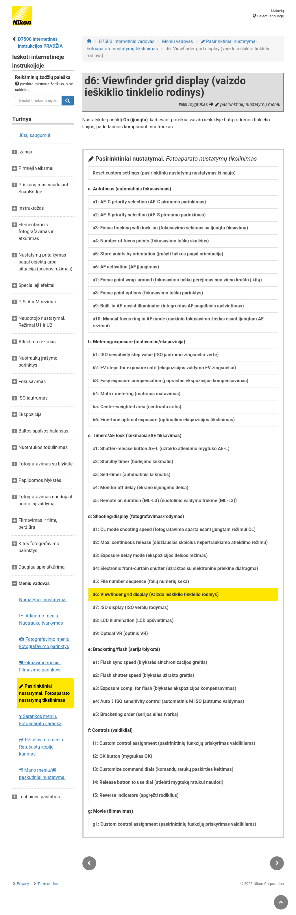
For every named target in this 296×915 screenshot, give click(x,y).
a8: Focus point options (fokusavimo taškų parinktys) (148, 293)
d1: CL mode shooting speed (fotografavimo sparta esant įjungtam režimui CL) (174, 529)
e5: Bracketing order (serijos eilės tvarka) (135, 714)
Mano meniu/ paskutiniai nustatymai (42, 773)
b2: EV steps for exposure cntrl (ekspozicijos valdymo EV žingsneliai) (164, 367)
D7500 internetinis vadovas (127, 41)
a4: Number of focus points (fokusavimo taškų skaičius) (151, 241)
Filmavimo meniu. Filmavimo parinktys (40, 666)
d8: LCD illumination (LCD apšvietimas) (133, 620)
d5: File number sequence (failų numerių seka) (141, 581)
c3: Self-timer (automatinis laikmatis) (132, 474)
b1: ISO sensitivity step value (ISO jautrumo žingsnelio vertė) (156, 354)
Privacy (23, 883)
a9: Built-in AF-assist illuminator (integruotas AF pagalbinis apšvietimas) (168, 306)
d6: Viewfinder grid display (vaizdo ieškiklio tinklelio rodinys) (156, 594)
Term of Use (48, 883)
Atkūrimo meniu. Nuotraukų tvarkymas (41, 619)
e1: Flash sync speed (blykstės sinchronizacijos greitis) (150, 662)
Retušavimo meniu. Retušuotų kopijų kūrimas (41, 747)
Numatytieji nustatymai (42, 599)
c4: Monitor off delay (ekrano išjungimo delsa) (140, 487)
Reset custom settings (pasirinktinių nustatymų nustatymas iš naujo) (164, 173)
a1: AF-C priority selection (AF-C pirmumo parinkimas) (149, 202)
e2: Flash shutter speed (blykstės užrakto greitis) (143, 675)
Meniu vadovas (177, 41)
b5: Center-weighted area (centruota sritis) (137, 406)
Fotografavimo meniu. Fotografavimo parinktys (45, 642)
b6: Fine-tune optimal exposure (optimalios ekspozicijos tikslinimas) (164, 419)
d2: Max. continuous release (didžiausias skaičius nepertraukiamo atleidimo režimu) (180, 542)
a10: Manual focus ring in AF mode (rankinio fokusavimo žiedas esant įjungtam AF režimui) (178, 322)
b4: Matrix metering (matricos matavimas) (137, 393)
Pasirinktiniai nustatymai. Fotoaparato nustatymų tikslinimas (44, 693)
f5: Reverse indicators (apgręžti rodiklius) (136, 795)
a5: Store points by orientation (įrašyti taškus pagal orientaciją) (158, 254)
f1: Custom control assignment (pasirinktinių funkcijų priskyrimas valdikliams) (174, 743)
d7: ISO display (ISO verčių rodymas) (131, 607)
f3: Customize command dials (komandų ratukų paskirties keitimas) (163, 769)
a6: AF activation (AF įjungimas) (126, 267)
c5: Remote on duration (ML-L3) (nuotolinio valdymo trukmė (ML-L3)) (165, 500)
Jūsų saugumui (34, 135)
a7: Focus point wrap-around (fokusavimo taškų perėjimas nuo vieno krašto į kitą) (177, 280)
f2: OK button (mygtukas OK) (122, 756)
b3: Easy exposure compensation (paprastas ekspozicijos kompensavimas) (171, 380)
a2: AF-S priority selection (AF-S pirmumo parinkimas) (149, 215)
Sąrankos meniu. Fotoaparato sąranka (40, 720)
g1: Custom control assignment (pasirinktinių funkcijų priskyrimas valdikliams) (174, 824)
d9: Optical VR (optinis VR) (120, 633)
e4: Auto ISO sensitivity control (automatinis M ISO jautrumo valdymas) (168, 701)
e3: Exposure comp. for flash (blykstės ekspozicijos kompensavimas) (164, 688)
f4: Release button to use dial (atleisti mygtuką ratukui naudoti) (158, 782)
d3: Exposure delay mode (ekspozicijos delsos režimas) (150, 555)
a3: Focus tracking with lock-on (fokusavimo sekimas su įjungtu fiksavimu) (170, 228)
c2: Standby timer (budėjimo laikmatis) (133, 461)
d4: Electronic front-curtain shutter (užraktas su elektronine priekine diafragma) (175, 568)
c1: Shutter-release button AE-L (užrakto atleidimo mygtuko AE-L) (161, 448)
